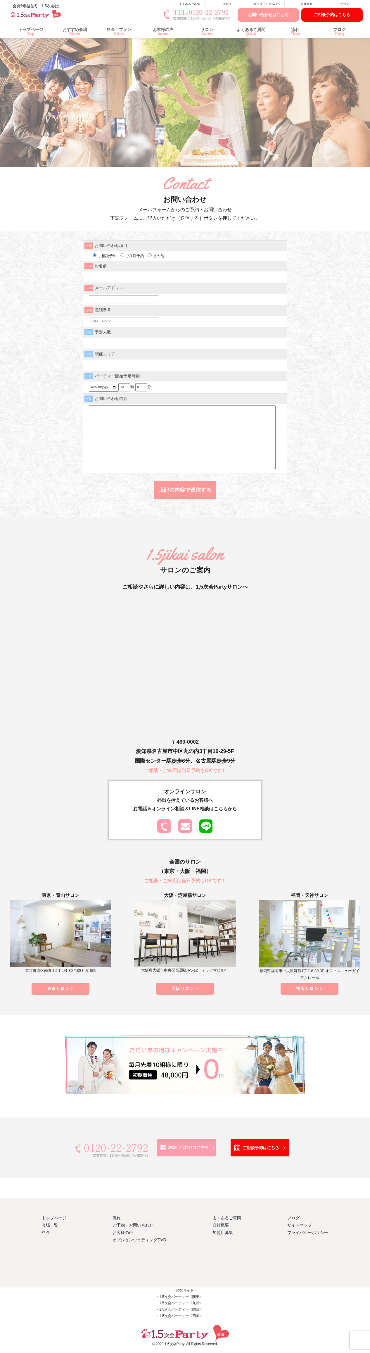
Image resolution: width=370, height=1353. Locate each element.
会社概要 (306, 4)
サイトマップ (299, 1225)
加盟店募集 (222, 1232)
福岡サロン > (309, 988)
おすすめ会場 (75, 31)
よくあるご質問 (189, 4)
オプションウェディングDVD (139, 1239)
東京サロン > (60, 988)
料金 (46, 1232)
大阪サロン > (185, 988)
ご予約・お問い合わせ (133, 1225)
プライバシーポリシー (307, 1232)
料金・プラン (119, 31)
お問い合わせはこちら (268, 14)
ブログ (227, 4)
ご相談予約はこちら (332, 14)
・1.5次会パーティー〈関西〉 (179, 1309)
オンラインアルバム (267, 4)
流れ (295, 31)
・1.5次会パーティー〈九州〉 (179, 1303)
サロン (344, 4)
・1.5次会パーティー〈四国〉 (179, 1316)
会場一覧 (50, 1225)
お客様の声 (163, 31)
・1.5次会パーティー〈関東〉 (179, 1297)
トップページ (31, 31)
